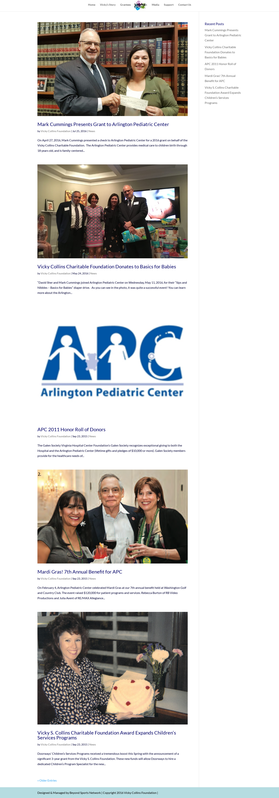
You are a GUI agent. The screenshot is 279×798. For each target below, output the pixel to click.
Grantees (125, 4)
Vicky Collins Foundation (56, 131)
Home (91, 4)
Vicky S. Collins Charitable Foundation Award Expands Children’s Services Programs (106, 735)
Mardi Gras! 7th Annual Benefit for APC (79, 572)
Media (155, 4)
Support (169, 4)
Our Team (141, 4)
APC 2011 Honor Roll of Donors (71, 429)
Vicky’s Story (107, 4)
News (91, 131)
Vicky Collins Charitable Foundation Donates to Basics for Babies (106, 266)
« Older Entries (47, 780)
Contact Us (184, 4)
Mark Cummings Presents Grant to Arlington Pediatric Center (103, 124)
